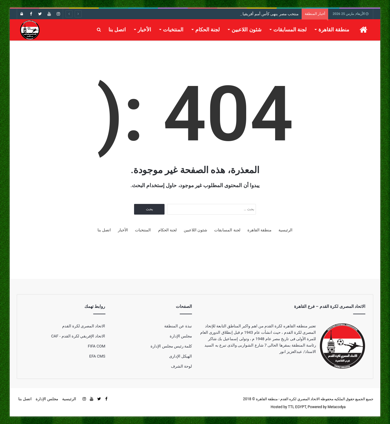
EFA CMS (97, 356)
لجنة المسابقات (290, 30)
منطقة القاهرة (333, 30)
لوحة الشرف (181, 366)
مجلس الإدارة (181, 336)
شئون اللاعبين (246, 30)
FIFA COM (96, 346)
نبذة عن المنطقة (178, 326)
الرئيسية (285, 230)
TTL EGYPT (297, 407)
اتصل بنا (117, 30)
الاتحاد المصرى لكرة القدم (83, 326)
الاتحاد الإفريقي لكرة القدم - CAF (78, 336)
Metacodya (337, 407)
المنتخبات (173, 30)
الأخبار (144, 30)
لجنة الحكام (207, 30)
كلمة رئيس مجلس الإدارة (171, 346)
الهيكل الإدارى (180, 356)
